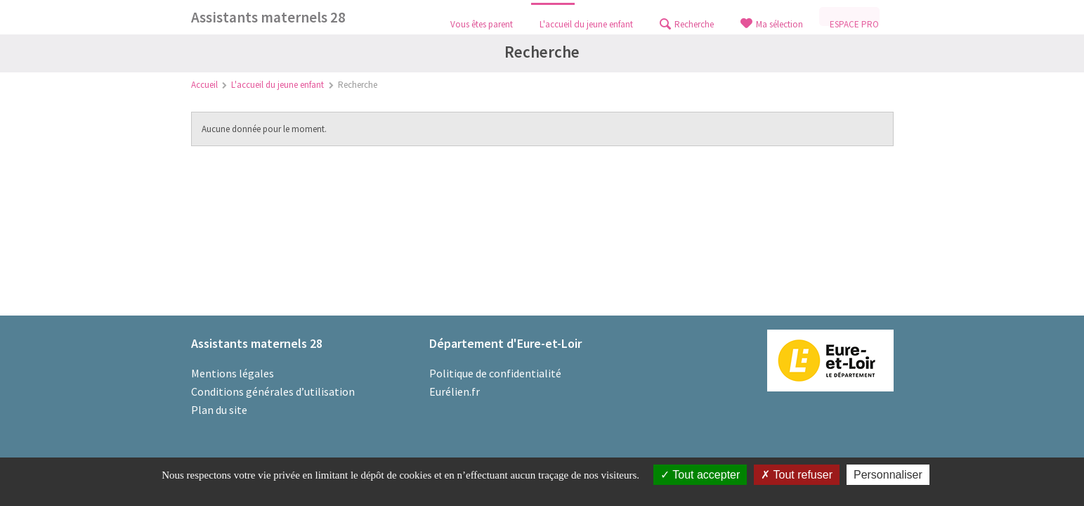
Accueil (204, 85)
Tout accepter (700, 475)
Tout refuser (796, 475)
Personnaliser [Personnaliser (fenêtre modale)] (888, 475)
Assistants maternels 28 (268, 17)
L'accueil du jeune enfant (277, 85)
